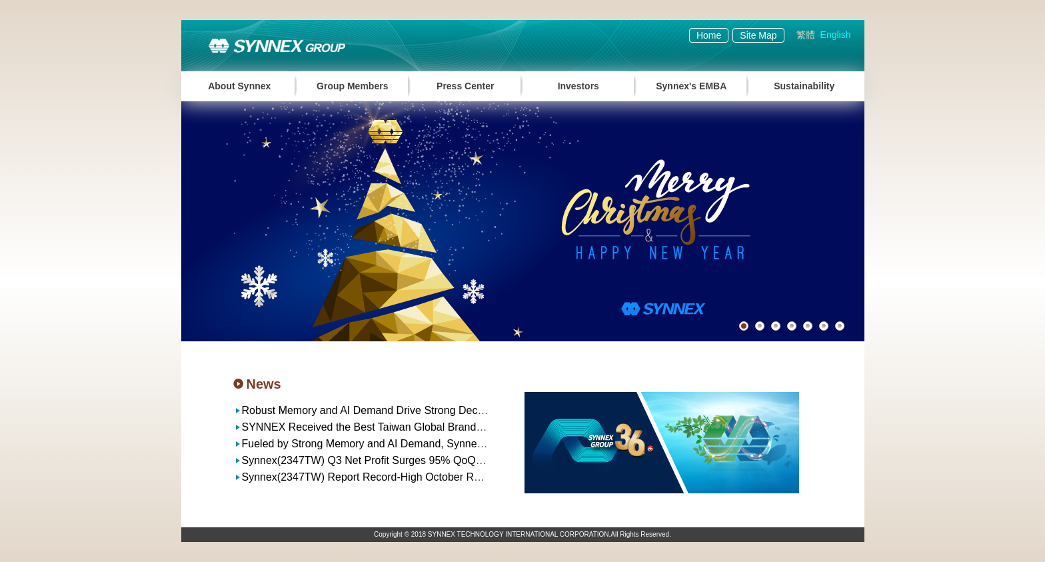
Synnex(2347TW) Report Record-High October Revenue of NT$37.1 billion (418, 477)
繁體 (805, 34)
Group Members (352, 86)
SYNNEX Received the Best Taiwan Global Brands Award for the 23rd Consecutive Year (450, 427)
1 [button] (744, 326)
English (835, 34)
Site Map (758, 35)
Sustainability (804, 86)
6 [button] (824, 326)
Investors (578, 86)
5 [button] (808, 326)
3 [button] (776, 326)
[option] (522, 221)
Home (708, 35)
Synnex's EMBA (691, 86)
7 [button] (840, 326)
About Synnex (239, 86)
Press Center (465, 86)
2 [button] (760, 326)
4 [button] (792, 326)
